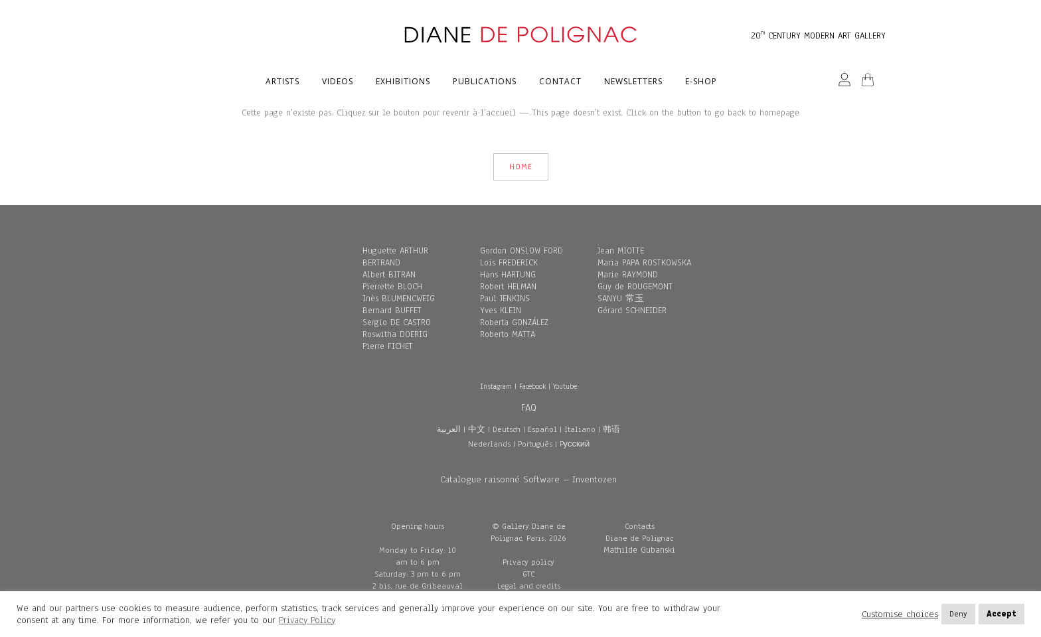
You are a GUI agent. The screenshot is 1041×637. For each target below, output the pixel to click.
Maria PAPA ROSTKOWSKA (644, 263)
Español (542, 429)
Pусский (575, 444)
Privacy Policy (307, 620)
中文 (476, 429)
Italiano (580, 429)
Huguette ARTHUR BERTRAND (395, 257)
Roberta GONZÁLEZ (514, 322)
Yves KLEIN (500, 311)
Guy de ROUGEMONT (635, 287)
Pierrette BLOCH (392, 287)
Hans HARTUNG (508, 275)
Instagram (496, 386)
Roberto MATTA (507, 334)
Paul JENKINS (505, 299)
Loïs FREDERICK (509, 263)
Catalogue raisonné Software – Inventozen (528, 479)
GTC (528, 574)
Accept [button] (1001, 613)
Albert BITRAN (389, 275)
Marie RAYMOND (628, 275)
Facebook (532, 386)
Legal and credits (528, 586)
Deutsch (506, 429)
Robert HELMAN (508, 287)
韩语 (611, 429)
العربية (449, 429)
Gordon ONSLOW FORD (521, 251)
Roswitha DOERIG (395, 334)
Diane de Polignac (639, 538)
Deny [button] (958, 613)
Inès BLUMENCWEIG (398, 299)
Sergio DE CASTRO (396, 322)
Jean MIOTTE (621, 251)
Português (535, 444)
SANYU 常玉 (621, 299)
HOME (520, 166)
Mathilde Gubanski (639, 550)
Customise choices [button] (900, 614)
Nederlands (489, 444)
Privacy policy (528, 562)
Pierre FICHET (387, 346)
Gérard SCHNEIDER (632, 311)
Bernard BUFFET (392, 311)
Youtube (565, 386)
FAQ (528, 407)
